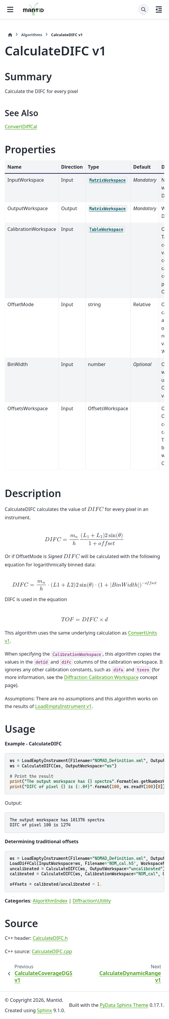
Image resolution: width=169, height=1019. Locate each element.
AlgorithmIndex (50, 900)
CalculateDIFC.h (50, 938)
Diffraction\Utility (92, 900)
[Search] (144, 9)
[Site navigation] (10, 9)
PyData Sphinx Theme (124, 1005)
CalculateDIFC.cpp (52, 951)
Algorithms (31, 34)
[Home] (10, 35)
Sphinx (44, 1010)
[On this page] (158, 9)
